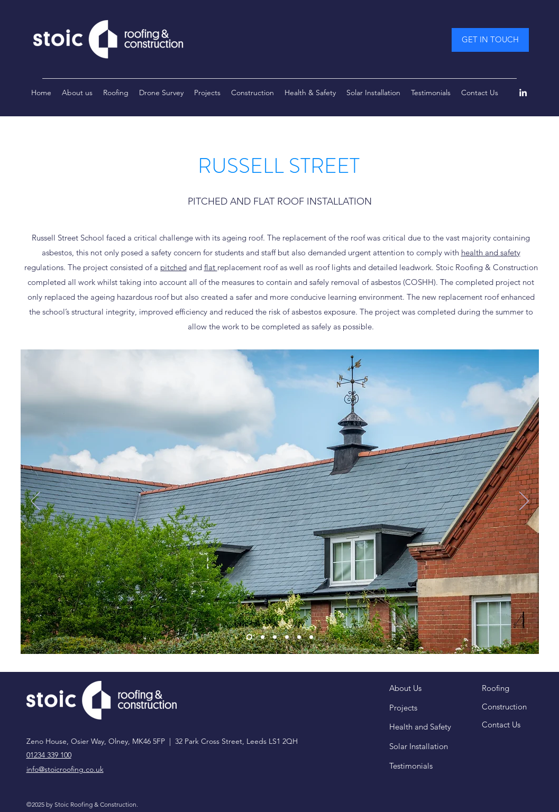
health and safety (490, 252)
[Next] (524, 502)
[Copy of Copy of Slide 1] (299, 637)
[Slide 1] (249, 637)
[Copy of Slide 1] (287, 637)
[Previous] (35, 502)
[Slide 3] (275, 637)
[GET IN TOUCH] (490, 40)
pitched (173, 267)
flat (210, 267)
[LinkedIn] (523, 92)
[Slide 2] (262, 637)
